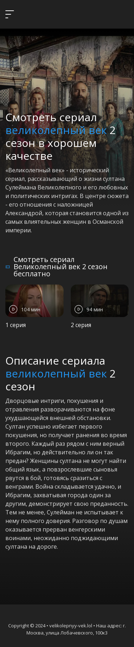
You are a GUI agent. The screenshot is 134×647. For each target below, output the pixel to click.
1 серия (15, 325)
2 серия (81, 325)
